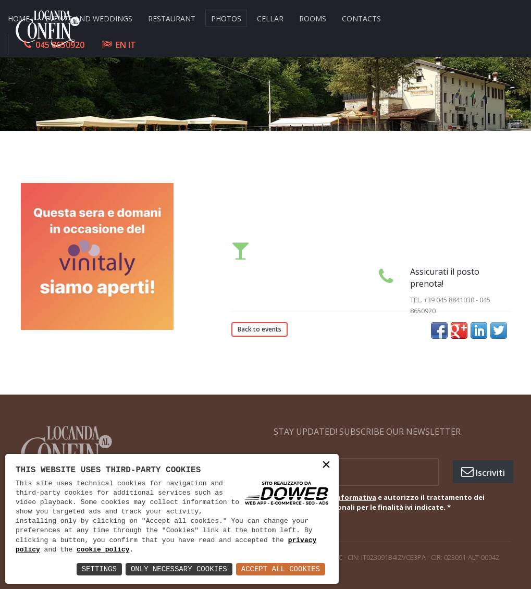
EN (121, 44)
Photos (226, 18)
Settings (99, 569)
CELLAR (270, 18)
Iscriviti (483, 471)
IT (132, 44)
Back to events (259, 329)
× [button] (326, 465)
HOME (19, 18)
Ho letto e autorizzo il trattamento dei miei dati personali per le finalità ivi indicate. (387, 502)
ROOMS (312, 18)
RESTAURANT (171, 18)
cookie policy (103, 550)
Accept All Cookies (280, 569)
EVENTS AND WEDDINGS (88, 18)
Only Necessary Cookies (179, 569)
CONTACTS (361, 18)
